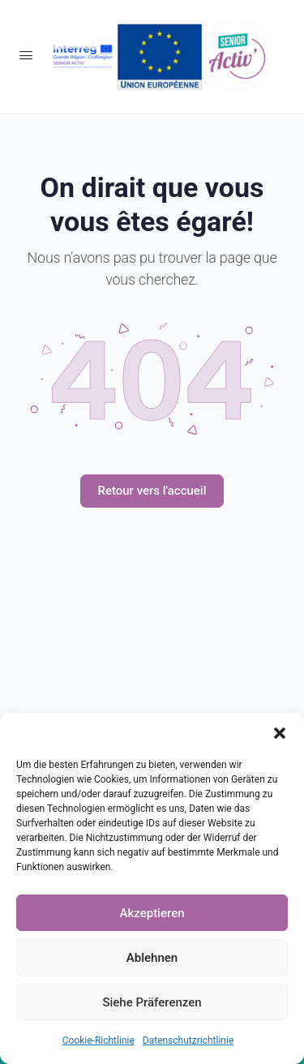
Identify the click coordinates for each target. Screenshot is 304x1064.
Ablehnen (152, 957)
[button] (280, 733)
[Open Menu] (26, 55)
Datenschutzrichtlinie (188, 1040)
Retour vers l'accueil (151, 490)
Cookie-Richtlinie (98, 1040)
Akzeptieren (151, 913)
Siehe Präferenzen (151, 1002)
